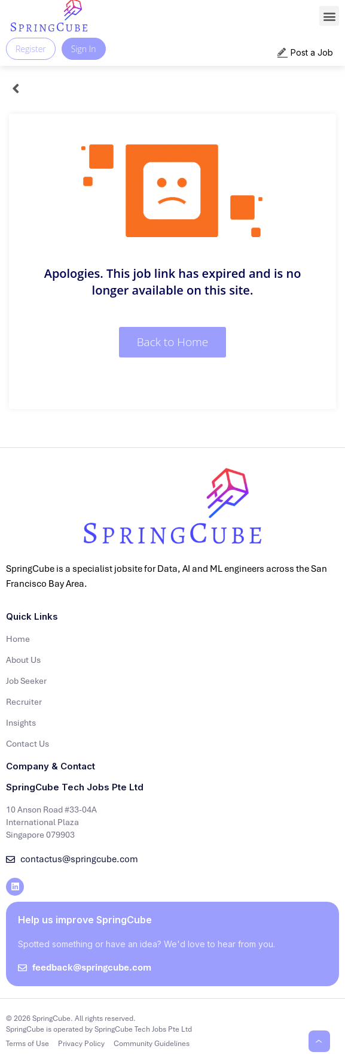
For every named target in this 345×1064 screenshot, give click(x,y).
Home (18, 638)
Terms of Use (27, 1043)
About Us (23, 659)
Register (31, 48)
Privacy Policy (81, 1043)
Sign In (83, 48)
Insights (21, 722)
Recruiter (24, 701)
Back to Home (173, 342)
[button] (329, 16)
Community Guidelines (152, 1043)
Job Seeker (26, 680)
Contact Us (27, 743)
